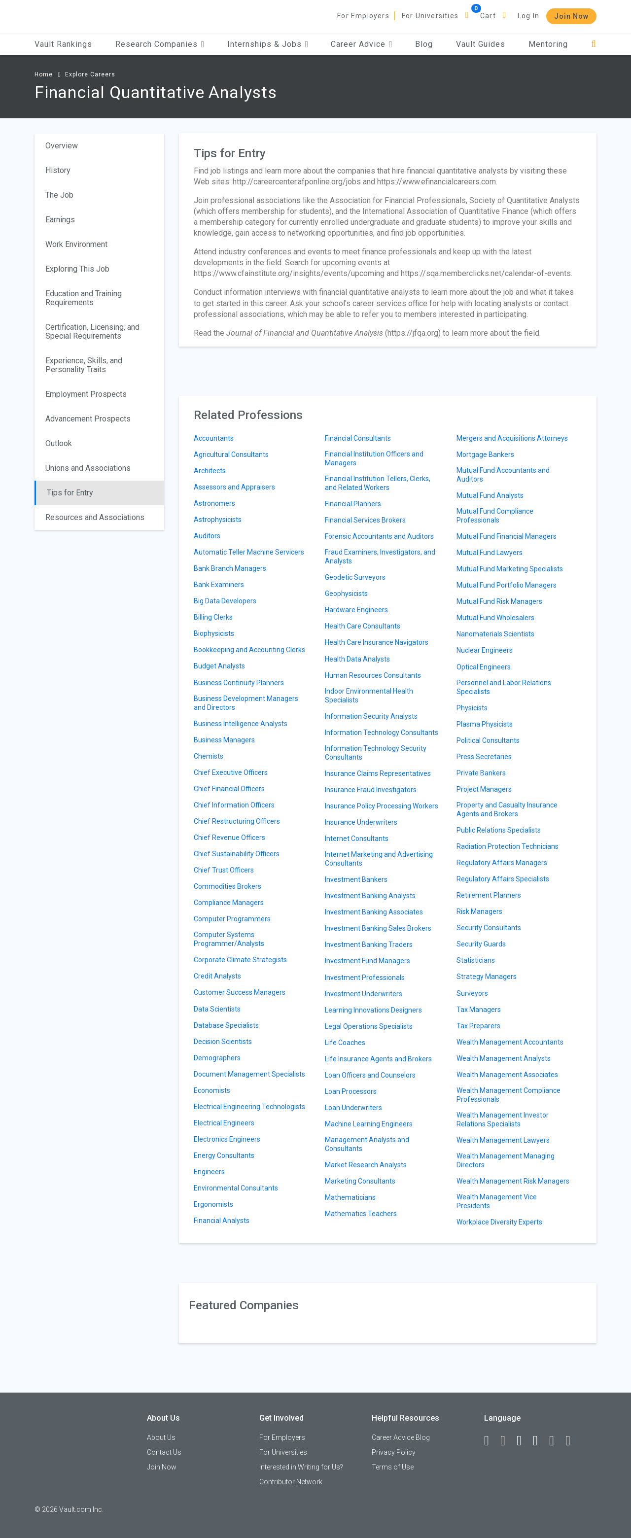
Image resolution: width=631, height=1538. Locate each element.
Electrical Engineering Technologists (249, 1107)
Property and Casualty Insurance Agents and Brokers (507, 809)
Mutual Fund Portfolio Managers (506, 585)
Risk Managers (479, 911)
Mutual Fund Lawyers (489, 553)
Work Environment (76, 244)
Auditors (207, 536)
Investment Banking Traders (369, 944)
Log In (528, 16)
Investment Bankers (356, 879)
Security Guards (481, 944)
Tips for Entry (70, 492)
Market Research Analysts (366, 1165)
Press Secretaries (484, 757)
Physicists (472, 708)
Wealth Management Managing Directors (505, 1160)
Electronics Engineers (227, 1139)
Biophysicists (214, 633)
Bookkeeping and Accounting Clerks (249, 650)
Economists (212, 1090)
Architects (210, 471)
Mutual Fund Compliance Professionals (494, 515)
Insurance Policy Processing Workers (381, 806)
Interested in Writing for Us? (301, 1467)
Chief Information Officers (234, 805)
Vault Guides (480, 44)
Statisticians (475, 960)
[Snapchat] (572, 1440)
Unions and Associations (88, 468)
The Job (59, 195)
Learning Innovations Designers (373, 1010)
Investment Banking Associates (374, 912)
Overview (61, 145)
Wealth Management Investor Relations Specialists (502, 1119)
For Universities (430, 16)
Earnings (60, 219)
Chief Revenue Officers (229, 837)
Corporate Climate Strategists (240, 960)
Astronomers (214, 503)
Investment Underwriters (363, 994)
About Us (161, 1437)
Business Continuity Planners (239, 683)
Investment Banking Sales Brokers (378, 928)
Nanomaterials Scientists (495, 634)
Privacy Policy (394, 1452)
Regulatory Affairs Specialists (502, 879)
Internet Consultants (356, 838)
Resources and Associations (94, 517)
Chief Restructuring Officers (237, 821)
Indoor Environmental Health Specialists (369, 695)
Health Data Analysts (357, 659)
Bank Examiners (219, 585)
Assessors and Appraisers (234, 487)
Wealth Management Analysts (503, 1058)
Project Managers (484, 789)
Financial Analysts (221, 1220)
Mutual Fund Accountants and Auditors (503, 474)
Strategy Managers (486, 976)
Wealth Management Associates (507, 1075)
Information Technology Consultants (381, 732)
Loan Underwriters (353, 1108)
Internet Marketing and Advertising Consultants (379, 858)
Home (44, 74)
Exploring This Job (77, 269)
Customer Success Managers (239, 992)
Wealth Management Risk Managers (512, 1181)
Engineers (209, 1172)
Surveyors (472, 993)
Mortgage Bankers (485, 454)
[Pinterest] (556, 1440)
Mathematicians (350, 1197)
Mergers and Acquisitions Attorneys (512, 438)
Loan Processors (351, 1091)
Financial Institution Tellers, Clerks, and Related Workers (377, 483)
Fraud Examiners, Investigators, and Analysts (380, 556)
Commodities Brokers (227, 886)
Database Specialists (226, 1025)
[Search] (593, 44)
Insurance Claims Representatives (378, 773)
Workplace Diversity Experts (499, 1222)
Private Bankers (481, 773)
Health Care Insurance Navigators (376, 642)
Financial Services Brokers (365, 520)
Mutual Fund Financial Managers (506, 536)
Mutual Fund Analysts (490, 495)
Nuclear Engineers (484, 650)
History (57, 170)
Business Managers (224, 740)
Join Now (571, 16)
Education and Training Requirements (83, 298)
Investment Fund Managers (367, 961)
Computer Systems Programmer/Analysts (229, 939)
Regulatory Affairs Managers (501, 863)
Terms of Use (393, 1467)
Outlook (58, 443)
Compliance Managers (229, 903)
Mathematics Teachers (361, 1214)
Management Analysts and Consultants (367, 1144)
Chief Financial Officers (229, 789)
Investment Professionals (365, 977)
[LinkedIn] (507, 1440)
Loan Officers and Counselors (370, 1075)
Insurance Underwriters (361, 822)
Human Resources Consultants (373, 675)
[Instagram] (540, 1440)
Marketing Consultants (360, 1181)
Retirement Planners (488, 895)
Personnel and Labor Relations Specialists (503, 687)
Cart (488, 16)
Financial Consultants (358, 438)
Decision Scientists (223, 1042)
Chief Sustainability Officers (237, 854)
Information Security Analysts (371, 716)
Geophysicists (346, 593)
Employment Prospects (86, 394)
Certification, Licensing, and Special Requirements (92, 331)
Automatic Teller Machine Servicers (249, 552)
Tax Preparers (478, 1026)
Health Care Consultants (362, 626)
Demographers (217, 1058)
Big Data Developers (225, 601)
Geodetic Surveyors (355, 577)
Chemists (208, 756)
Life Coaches (345, 1043)
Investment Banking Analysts (370, 896)
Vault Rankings (63, 44)
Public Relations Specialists (498, 830)
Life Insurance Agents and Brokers (378, 1059)
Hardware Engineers (356, 610)
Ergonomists (213, 1204)
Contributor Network (290, 1482)
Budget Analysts (219, 666)
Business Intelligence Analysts (240, 724)
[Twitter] (523, 1440)
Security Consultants (488, 928)
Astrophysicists (218, 520)
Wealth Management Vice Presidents (496, 1201)
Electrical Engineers (224, 1123)
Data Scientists (217, 1009)
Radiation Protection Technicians (507, 846)
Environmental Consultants (236, 1188)
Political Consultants (488, 740)
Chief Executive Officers (231, 772)
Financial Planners (353, 504)
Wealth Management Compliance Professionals (508, 1094)
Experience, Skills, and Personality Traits (83, 365)
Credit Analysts (217, 976)
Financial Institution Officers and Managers (374, 458)
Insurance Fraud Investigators (371, 790)
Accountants (214, 438)
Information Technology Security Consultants (375, 752)
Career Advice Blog (401, 1437)
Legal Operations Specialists (369, 1026)
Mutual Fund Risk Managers (499, 601)
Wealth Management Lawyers (503, 1140)
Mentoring (548, 44)
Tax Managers (478, 1010)
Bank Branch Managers (230, 568)
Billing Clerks (213, 617)
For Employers (363, 16)
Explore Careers (90, 74)
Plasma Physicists (484, 724)
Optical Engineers (483, 667)
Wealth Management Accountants (509, 1042)
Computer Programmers (232, 919)
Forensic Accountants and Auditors (379, 536)
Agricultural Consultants (231, 454)
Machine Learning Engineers (369, 1124)
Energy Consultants (224, 1155)
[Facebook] (491, 1440)
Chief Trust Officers (224, 870)
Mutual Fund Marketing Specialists (509, 569)
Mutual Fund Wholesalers (495, 618)
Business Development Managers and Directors (246, 703)
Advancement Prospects (88, 418)
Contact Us (164, 1452)
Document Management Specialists (249, 1074)
